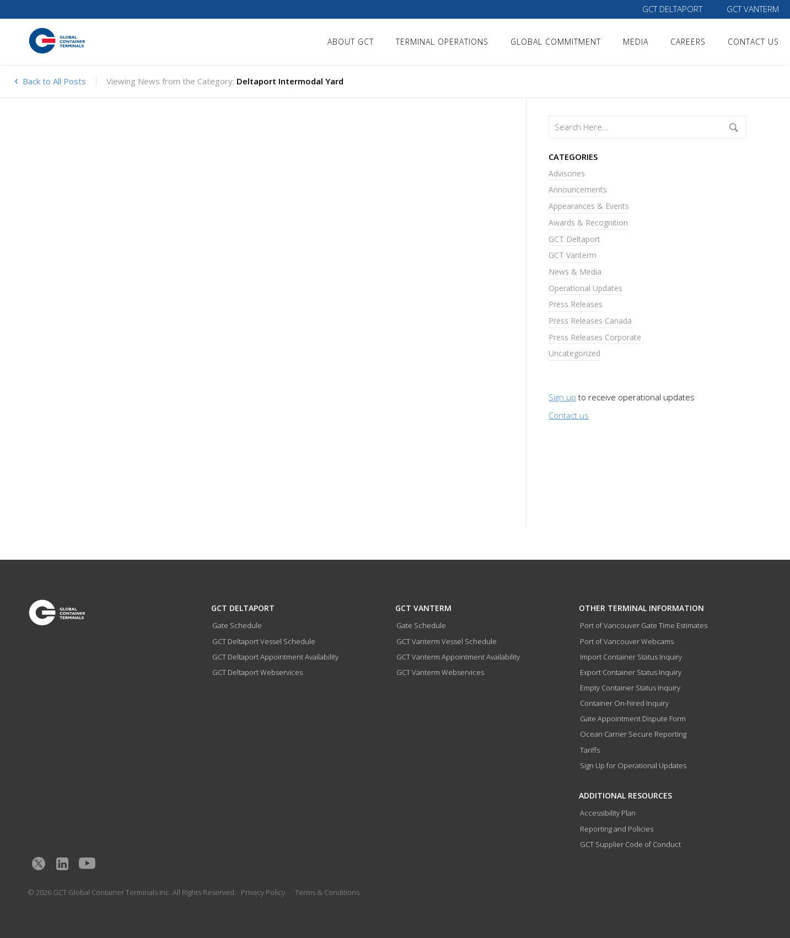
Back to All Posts (49, 81)
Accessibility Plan (608, 813)
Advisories (567, 173)
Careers (688, 41)
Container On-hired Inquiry (624, 703)
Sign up (562, 397)
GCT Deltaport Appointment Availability (275, 657)
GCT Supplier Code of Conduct (630, 844)
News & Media (575, 271)
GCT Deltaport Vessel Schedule (263, 641)
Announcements (578, 189)
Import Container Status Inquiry (631, 657)
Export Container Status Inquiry (630, 672)
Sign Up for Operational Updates (633, 765)
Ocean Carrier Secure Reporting (633, 734)
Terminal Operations (442, 41)
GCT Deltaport (672, 8)
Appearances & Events (589, 206)
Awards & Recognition (588, 222)
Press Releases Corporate (595, 337)
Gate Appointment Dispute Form (633, 718)
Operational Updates (585, 288)
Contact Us (753, 41)
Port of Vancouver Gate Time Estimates (643, 625)
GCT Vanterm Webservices (440, 672)
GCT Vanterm (753, 8)
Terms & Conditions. (328, 892)
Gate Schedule (237, 625)
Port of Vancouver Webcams (627, 641)
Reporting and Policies (616, 829)
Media (635, 41)
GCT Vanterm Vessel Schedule (446, 641)
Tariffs (590, 750)
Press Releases (576, 304)
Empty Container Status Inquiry (630, 688)
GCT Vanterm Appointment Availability (458, 657)
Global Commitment (555, 41)
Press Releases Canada (590, 320)
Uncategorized (574, 353)
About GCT (350, 41)
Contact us (569, 415)
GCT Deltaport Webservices (257, 672)
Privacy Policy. (264, 892)
